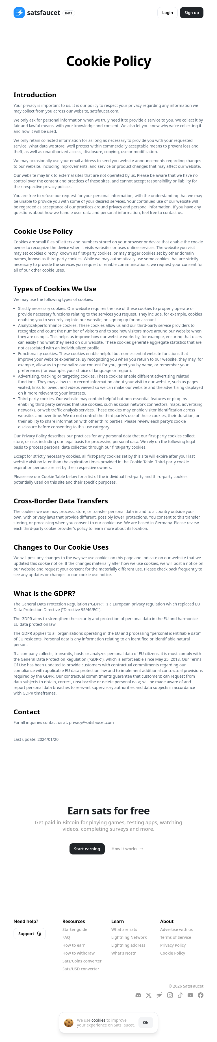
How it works (127, 848)
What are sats (124, 929)
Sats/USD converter (80, 968)
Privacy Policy (173, 945)
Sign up (192, 12)
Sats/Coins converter (82, 961)
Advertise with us (176, 929)
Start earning (87, 848)
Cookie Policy (172, 953)
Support (29, 933)
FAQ (66, 937)
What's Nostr (123, 953)
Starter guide (74, 929)
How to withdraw (78, 953)
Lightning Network (129, 937)
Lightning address (128, 945)
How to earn (74, 945)
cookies (98, 1020)
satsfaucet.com (104, 111)
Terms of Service (175, 937)
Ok (146, 1022)
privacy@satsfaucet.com (91, 722)
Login (167, 12)
